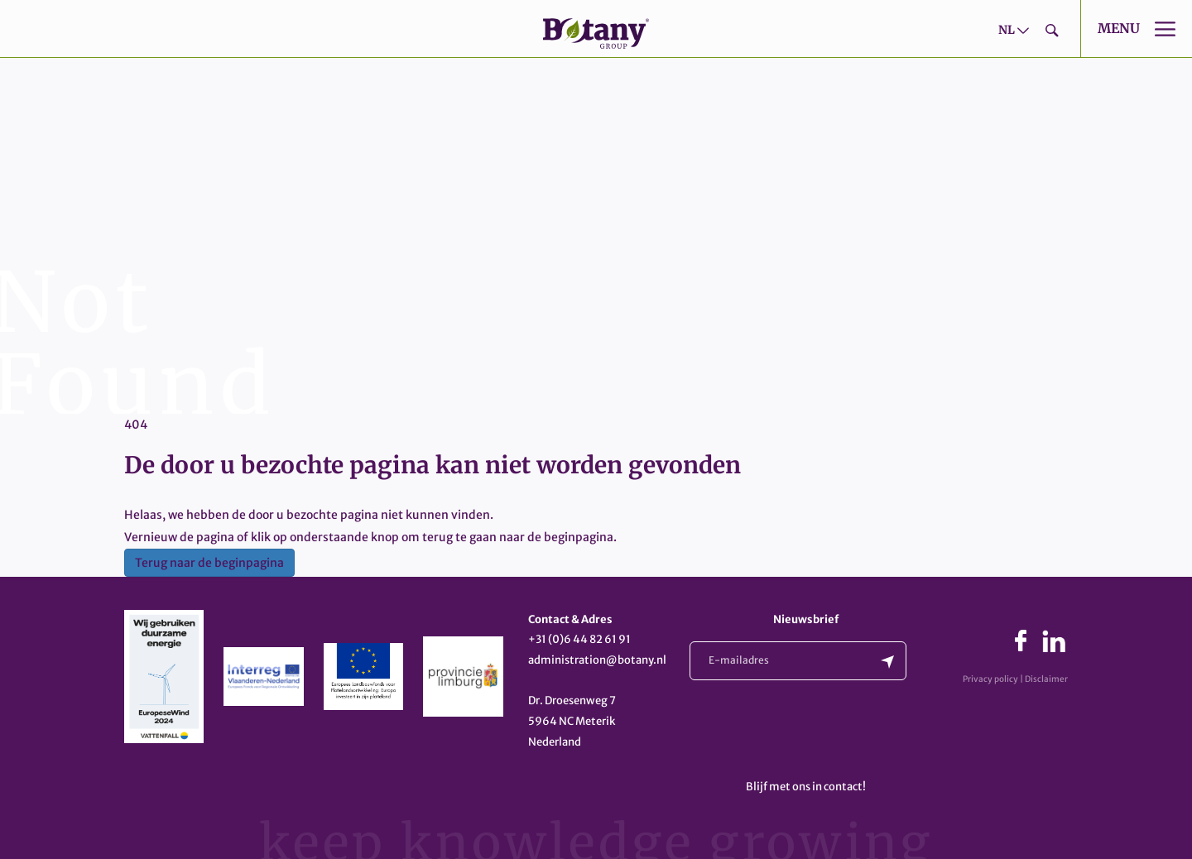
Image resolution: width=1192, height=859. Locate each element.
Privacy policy (990, 679)
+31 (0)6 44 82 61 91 (579, 639)
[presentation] (815, 733)
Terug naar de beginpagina (209, 562)
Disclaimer (1046, 679)
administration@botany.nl (597, 660)
